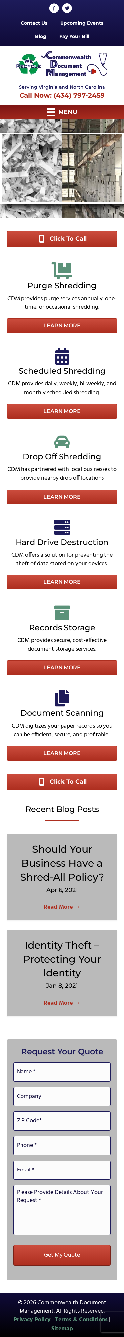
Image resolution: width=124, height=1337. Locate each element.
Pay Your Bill (74, 36)
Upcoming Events (81, 23)
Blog (40, 36)
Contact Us (34, 23)
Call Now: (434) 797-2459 (62, 95)
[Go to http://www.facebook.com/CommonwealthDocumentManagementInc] (54, 9)
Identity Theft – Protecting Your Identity (62, 959)
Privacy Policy (33, 1320)
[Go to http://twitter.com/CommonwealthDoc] (67, 9)
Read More (62, 907)
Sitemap (62, 1329)
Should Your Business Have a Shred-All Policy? (62, 863)
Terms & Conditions (81, 1320)
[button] (62, 325)
